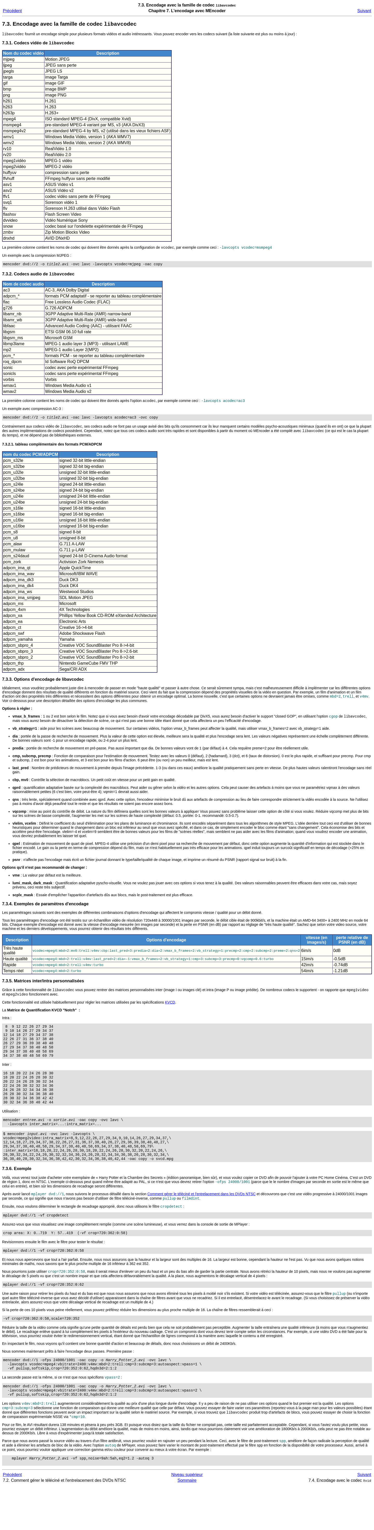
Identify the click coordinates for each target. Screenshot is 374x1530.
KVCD (170, 1010)
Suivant (364, 11)
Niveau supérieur (187, 1519)
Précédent (12, 11)
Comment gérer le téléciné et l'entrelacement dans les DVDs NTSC (201, 1222)
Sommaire (187, 1524)
